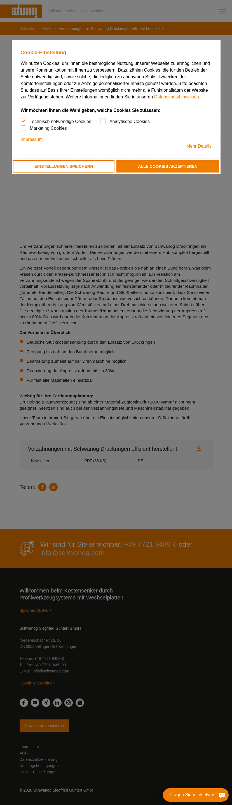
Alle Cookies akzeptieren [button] (168, 166)
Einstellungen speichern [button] (63, 166)
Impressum (31, 139)
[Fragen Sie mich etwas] (221, 795)
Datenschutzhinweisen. (177, 97)
